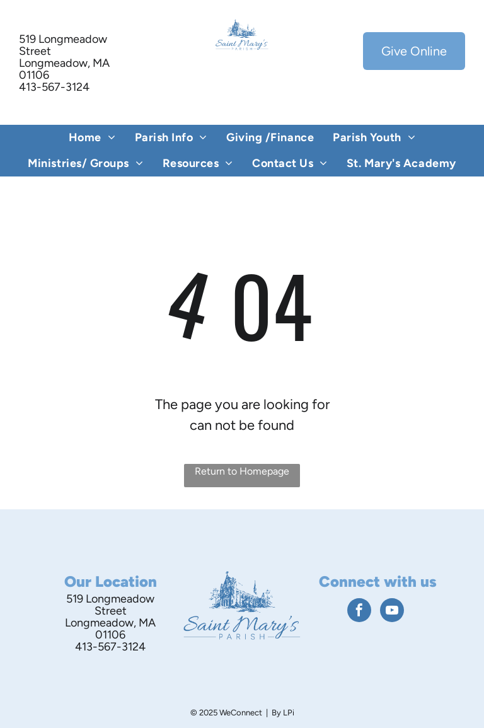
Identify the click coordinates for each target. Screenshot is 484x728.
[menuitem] (92, 138)
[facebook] (359, 611)
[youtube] (392, 611)
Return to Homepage (242, 471)
